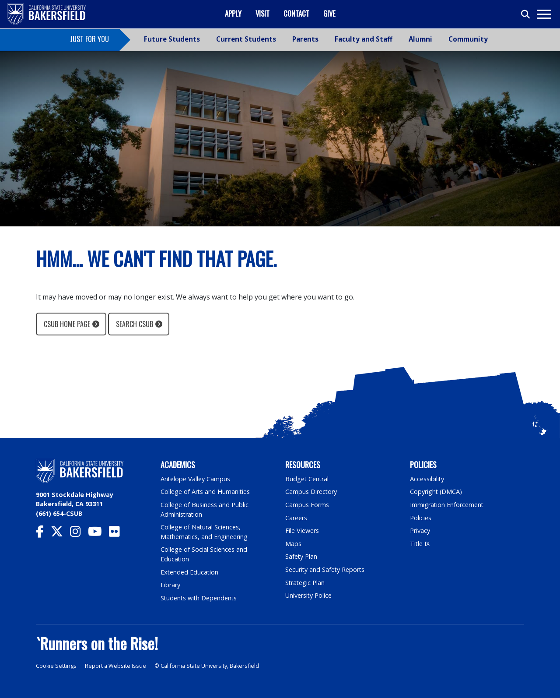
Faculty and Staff (363, 39)
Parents (305, 39)
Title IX (420, 543)
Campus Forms (307, 505)
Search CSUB (134, 324)
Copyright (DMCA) (436, 491)
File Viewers (302, 530)
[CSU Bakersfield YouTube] (98, 533)
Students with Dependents (199, 598)
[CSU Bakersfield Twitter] (60, 533)
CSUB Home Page (67, 324)
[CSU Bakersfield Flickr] (118, 533)
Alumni (420, 39)
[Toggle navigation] (543, 14)
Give (329, 13)
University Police (308, 595)
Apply (233, 13)
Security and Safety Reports (325, 569)
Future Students (172, 39)
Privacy (420, 530)
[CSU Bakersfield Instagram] (79, 533)
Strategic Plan (305, 582)
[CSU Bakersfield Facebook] (43, 533)
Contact (296, 13)
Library (170, 585)
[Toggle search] (526, 14)
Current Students (246, 39)
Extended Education (190, 572)
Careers (296, 518)
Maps (293, 543)
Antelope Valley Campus (196, 479)
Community (468, 39)
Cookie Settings (56, 666)
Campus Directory (311, 491)
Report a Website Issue (115, 666)
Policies (420, 518)
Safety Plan (301, 556)
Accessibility (427, 479)
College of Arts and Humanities (206, 491)
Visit (263, 13)
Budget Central (307, 479)
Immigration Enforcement (447, 505)
